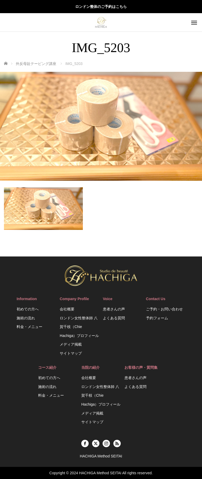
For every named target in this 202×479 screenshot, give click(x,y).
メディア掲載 (71, 344)
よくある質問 (114, 318)
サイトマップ (71, 353)
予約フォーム (157, 318)
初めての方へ (28, 309)
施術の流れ (26, 318)
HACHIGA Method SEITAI (100, 473)
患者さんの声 (114, 309)
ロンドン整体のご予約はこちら (101, 6)
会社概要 (67, 309)
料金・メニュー (29, 327)
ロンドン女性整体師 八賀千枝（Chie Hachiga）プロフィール (79, 327)
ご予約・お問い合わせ (164, 309)
